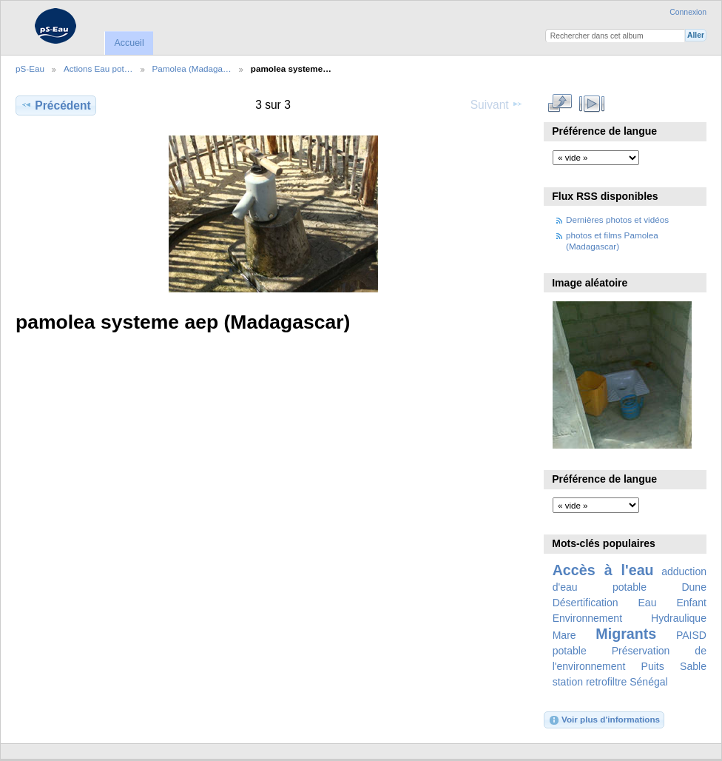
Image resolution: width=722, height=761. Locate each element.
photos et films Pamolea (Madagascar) (612, 240)
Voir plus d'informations (604, 720)
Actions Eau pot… (98, 68)
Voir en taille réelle (560, 103)
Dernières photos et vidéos (617, 219)
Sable (693, 666)
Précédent (56, 105)
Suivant (496, 104)
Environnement (587, 618)
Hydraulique (678, 618)
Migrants (626, 634)
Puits (652, 666)
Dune (693, 587)
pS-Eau (30, 68)
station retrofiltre (590, 682)
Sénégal (649, 682)
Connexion (687, 12)
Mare (564, 635)
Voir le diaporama (592, 103)
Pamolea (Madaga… (192, 68)
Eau (647, 603)
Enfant (691, 603)
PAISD (691, 635)
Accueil (129, 43)
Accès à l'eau (603, 570)
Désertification (585, 603)
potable (570, 651)
